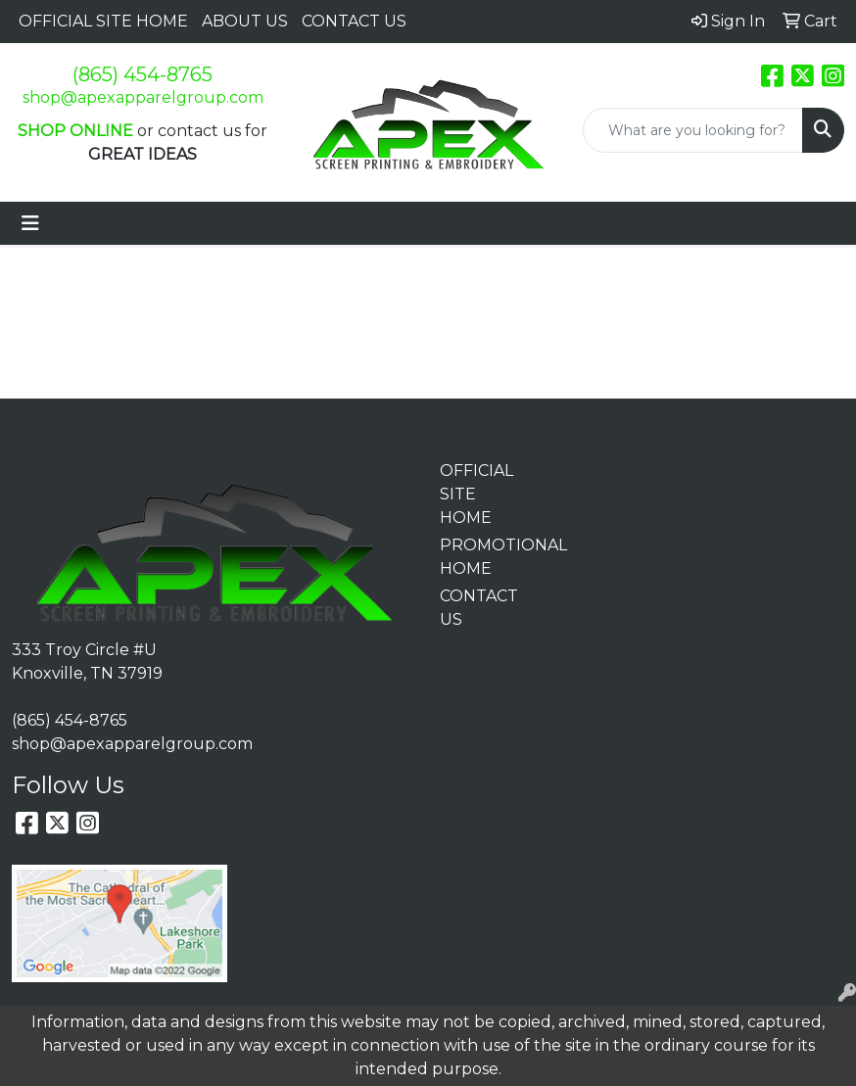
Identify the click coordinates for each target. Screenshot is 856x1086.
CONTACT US (354, 21)
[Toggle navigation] (30, 223)
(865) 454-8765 (142, 74)
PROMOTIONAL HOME (481, 557)
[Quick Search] (693, 130)
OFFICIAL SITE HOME (103, 21)
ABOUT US (245, 21)
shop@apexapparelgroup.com (143, 97)
